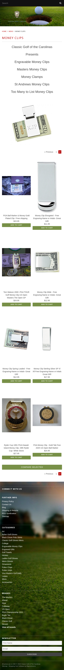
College (5, 543)
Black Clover (7, 618)
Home (4, 31)
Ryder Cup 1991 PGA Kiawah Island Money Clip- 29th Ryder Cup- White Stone (16, 448)
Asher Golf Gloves (9, 534)
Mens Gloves (7, 561)
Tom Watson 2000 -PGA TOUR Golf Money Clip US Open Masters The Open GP (16, 295)
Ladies (5, 576)
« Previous (48, 152)
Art (3, 531)
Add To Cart (16, 225)
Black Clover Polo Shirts (12, 537)
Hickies (5, 555)
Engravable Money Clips (12, 546)
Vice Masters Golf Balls (11, 573)
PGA (4, 603)
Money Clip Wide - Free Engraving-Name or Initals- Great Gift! (47, 295)
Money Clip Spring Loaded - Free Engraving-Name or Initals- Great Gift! (16, 371)
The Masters (7, 597)
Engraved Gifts (8, 549)
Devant (5, 624)
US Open (6, 609)
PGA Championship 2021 (12, 612)
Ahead (4, 600)
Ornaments (6, 564)
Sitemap (5, 516)
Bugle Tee (6, 615)
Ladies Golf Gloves (10, 558)
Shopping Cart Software (16, 666)
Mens (11, 31)
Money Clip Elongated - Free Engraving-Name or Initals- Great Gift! (47, 218)
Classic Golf (7, 621)
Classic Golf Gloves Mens (12, 540)
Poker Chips (7, 567)
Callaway (6, 606)
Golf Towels (7, 552)
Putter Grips (7, 570)
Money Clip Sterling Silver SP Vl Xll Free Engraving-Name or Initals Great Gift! (47, 371)
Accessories (7, 582)
